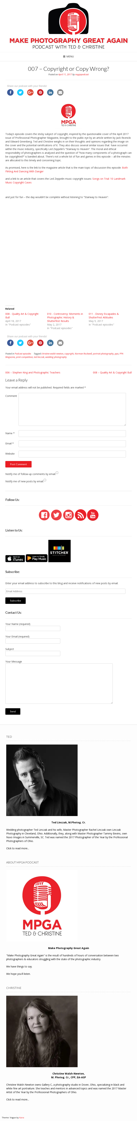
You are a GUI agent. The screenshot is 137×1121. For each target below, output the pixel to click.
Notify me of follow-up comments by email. (30, 474)
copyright (69, 353)
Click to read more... (17, 848)
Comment (11, 396)
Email (9, 443)
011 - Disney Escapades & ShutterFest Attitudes (104, 315)
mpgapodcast (82, 74)
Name (10, 433)
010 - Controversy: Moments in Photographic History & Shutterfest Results (65, 317)
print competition (24, 357)
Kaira (21, 1117)
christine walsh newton (52, 353)
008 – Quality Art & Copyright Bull (112, 372)
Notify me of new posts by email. (24, 481)
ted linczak (39, 357)
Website (10, 453)
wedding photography (56, 357)
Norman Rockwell (83, 353)
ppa (116, 353)
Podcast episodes (23, 353)
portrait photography (103, 353)
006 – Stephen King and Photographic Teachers (32, 372)
